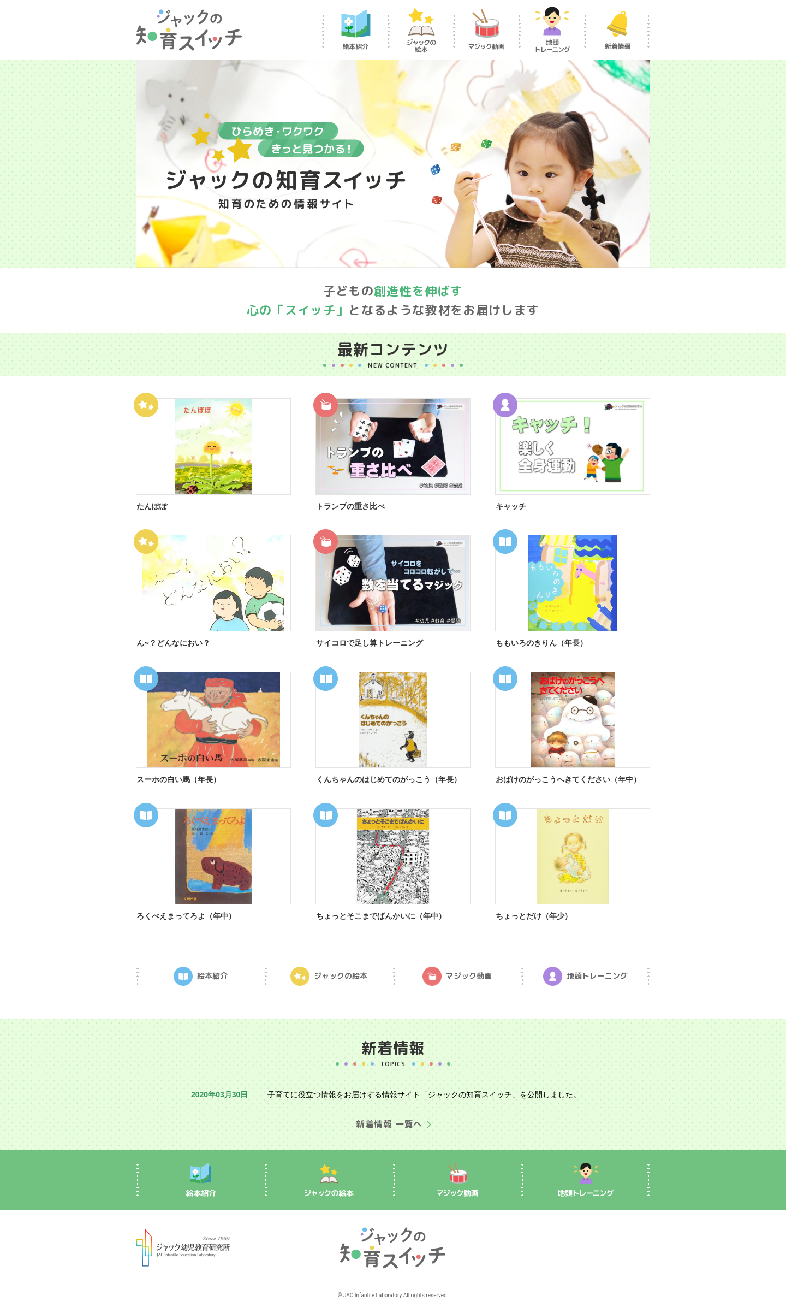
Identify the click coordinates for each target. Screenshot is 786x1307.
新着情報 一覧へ (389, 1124)
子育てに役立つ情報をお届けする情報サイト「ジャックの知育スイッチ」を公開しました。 (424, 1094)
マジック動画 (457, 976)
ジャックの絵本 (328, 976)
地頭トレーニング (585, 976)
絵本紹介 (201, 976)
